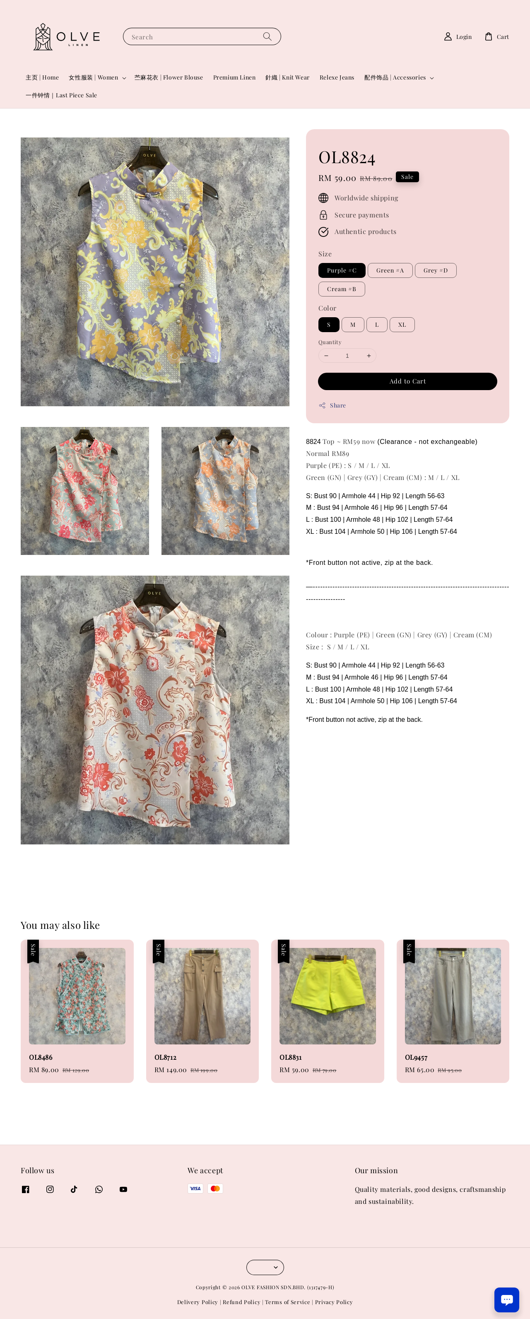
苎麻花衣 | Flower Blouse (169, 77)
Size (325, 253)
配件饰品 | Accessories (395, 77)
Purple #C (342, 270)
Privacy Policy (334, 1301)
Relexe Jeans (337, 77)
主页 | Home (42, 77)
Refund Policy (241, 1301)
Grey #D (436, 270)
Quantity (330, 341)
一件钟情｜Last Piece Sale (61, 95)
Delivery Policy (198, 1301)
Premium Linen (234, 77)
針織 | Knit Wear (287, 77)
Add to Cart (408, 381)
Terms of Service (287, 1301)
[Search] (267, 36)
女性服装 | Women (93, 77)
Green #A (390, 270)
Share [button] (332, 405)
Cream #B (342, 289)
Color (327, 308)
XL (402, 324)
